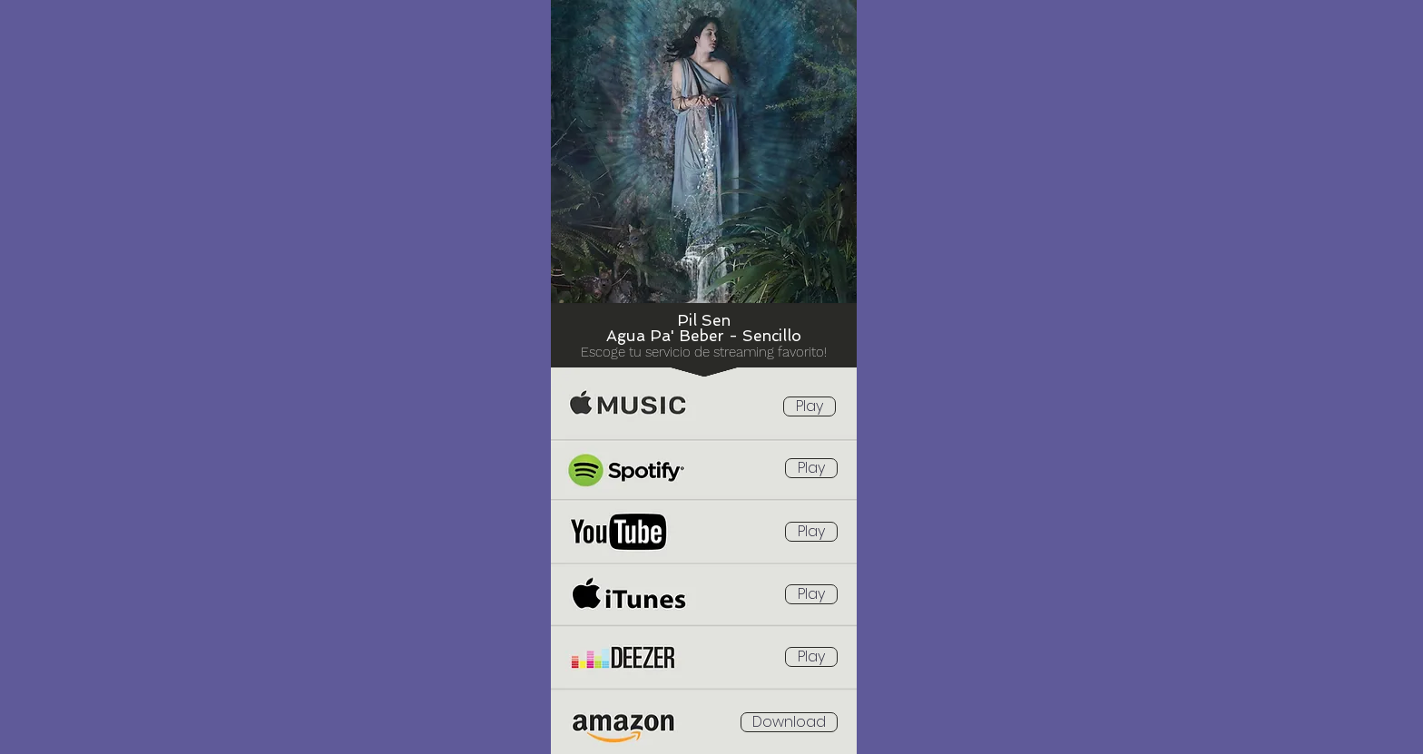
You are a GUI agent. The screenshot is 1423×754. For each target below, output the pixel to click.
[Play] (809, 406)
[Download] (789, 722)
